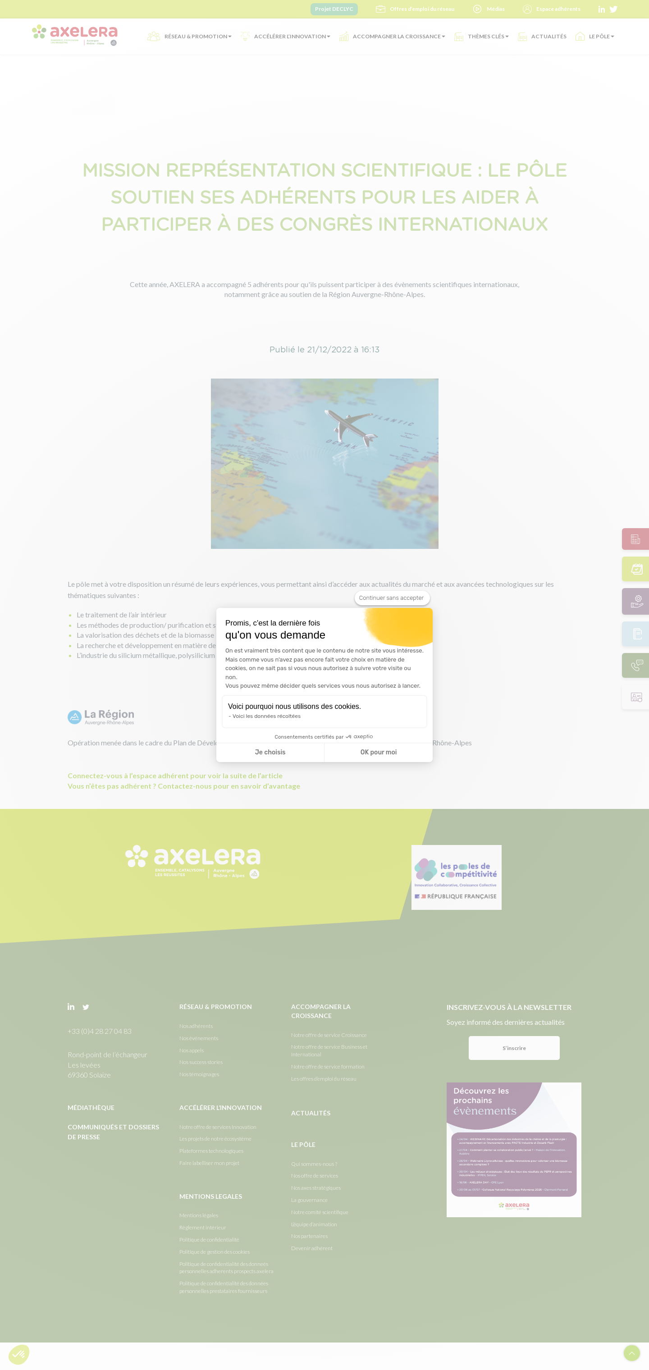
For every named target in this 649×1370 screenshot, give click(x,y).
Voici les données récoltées (267, 716)
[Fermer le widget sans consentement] (392, 598)
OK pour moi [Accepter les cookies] (379, 752)
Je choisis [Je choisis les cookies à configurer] (270, 752)
